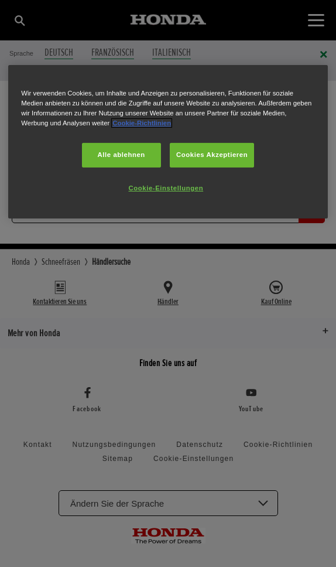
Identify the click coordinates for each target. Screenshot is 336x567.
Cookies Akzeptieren (212, 154)
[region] (167, 141)
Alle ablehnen (121, 154)
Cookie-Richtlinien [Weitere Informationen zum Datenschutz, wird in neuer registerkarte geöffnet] (141, 123)
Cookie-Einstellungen (165, 188)
